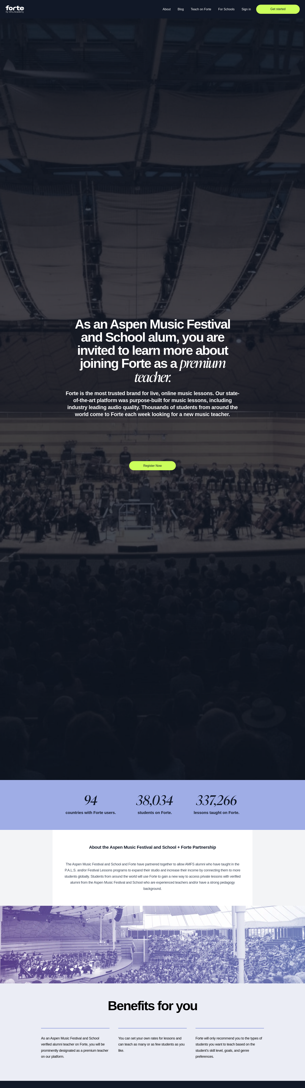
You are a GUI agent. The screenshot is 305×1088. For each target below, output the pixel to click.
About (167, 9)
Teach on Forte (201, 9)
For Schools (226, 9)
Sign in (246, 9)
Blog (181, 9)
